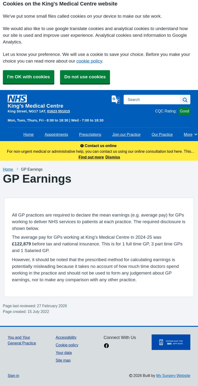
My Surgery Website (173, 375)
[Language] (116, 99)
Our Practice (162, 134)
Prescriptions (90, 134)
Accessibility (66, 337)
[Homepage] (59, 102)
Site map (63, 360)
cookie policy (89, 61)
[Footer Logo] (171, 342)
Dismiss (112, 157)
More (191, 134)
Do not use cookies (85, 76)
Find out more (91, 157)
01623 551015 (58, 111)
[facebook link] (106, 346)
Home (28, 134)
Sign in (13, 375)
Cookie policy (67, 345)
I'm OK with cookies (28, 76)
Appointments (56, 134)
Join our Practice (126, 134)
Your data (64, 352)
